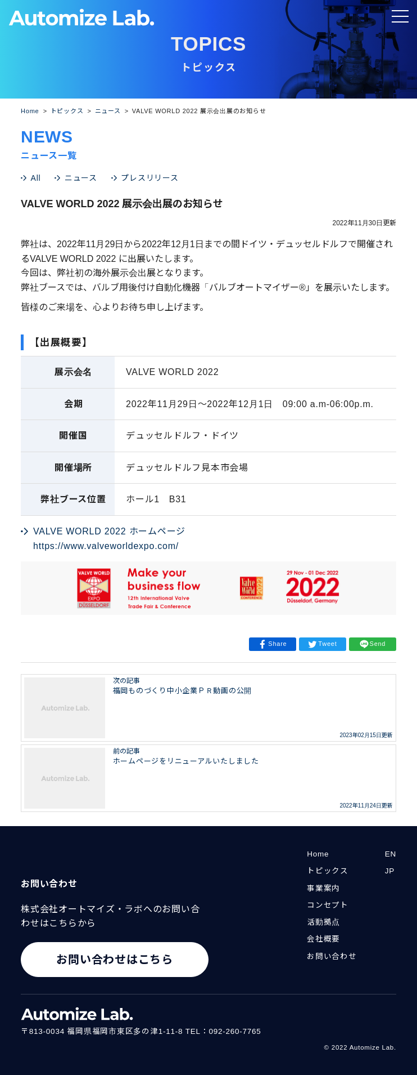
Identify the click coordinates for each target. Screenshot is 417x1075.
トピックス (327, 871)
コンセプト (327, 905)
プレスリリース (149, 178)
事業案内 (323, 888)
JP (390, 871)
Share (272, 644)
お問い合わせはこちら (114, 959)
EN (390, 854)
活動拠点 (323, 922)
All (36, 178)
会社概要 (323, 939)
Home (318, 854)
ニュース (81, 178)
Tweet (322, 644)
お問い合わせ (332, 956)
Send (373, 644)
